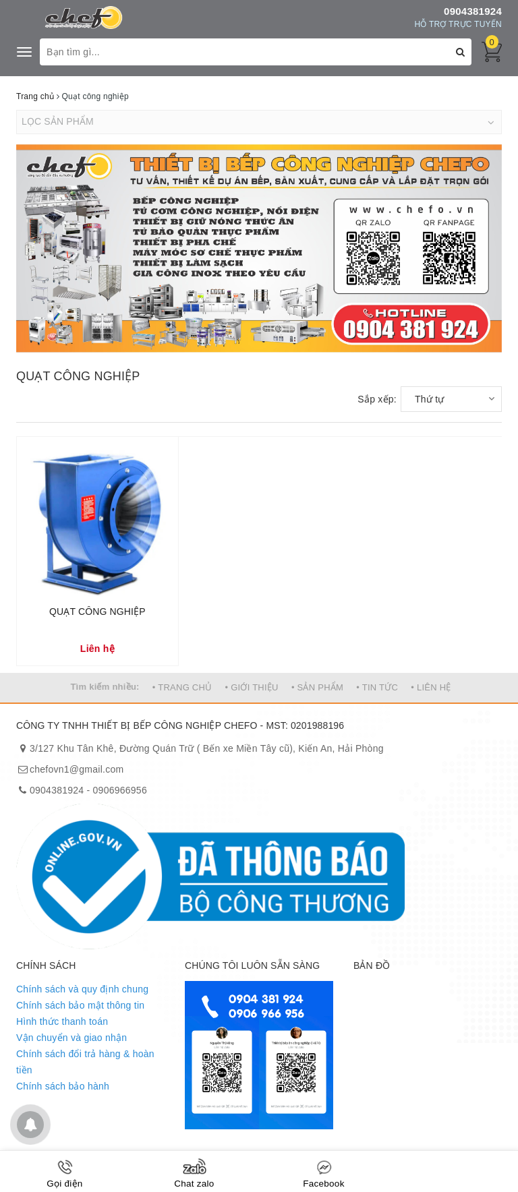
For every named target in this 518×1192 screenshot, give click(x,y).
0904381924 (473, 11)
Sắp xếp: (377, 399)
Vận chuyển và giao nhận (71, 1037)
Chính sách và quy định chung (82, 989)
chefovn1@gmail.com (76, 769)
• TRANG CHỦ (182, 687)
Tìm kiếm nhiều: (104, 687)
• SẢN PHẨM (317, 687)
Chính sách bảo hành (62, 1086)
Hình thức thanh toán (62, 1021)
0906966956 (120, 790)
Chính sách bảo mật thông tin (80, 1005)
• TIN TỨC (377, 687)
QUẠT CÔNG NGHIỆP (97, 611)
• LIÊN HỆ (431, 687)
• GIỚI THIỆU (252, 687)
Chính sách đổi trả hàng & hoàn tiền (85, 1061)
